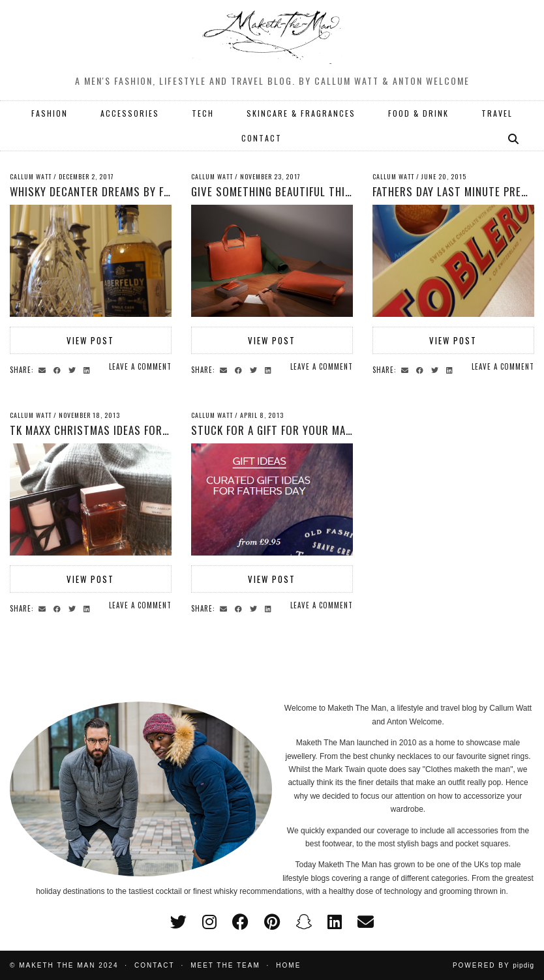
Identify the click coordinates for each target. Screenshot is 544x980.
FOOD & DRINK (418, 113)
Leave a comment (140, 366)
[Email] (365, 922)
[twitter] (178, 922)
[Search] (514, 138)
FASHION (49, 113)
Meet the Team (225, 965)
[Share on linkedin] (88, 369)
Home (288, 965)
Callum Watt (31, 176)
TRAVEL (497, 113)
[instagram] (209, 922)
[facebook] (240, 922)
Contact (154, 965)
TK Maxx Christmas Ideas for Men (97, 430)
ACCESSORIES (129, 113)
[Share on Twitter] (74, 369)
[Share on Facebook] (59, 369)
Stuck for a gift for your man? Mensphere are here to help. (350, 430)
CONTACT (261, 137)
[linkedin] (334, 922)
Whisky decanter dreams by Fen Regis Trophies (134, 191)
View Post (90, 340)
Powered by (493, 965)
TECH (203, 113)
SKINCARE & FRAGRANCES (301, 113)
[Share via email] (44, 369)
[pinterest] (272, 922)
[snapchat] (303, 922)
